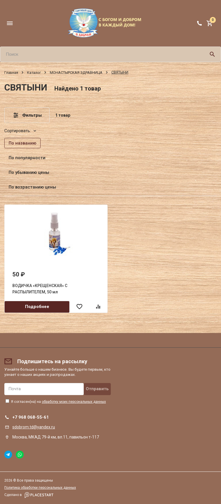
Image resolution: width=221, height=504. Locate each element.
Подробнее (37, 306)
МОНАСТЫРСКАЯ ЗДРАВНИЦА (76, 72)
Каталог (34, 72)
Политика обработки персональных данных (40, 488)
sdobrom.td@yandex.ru (33, 427)
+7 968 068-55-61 (30, 417)
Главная (11, 72)
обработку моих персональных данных (74, 402)
